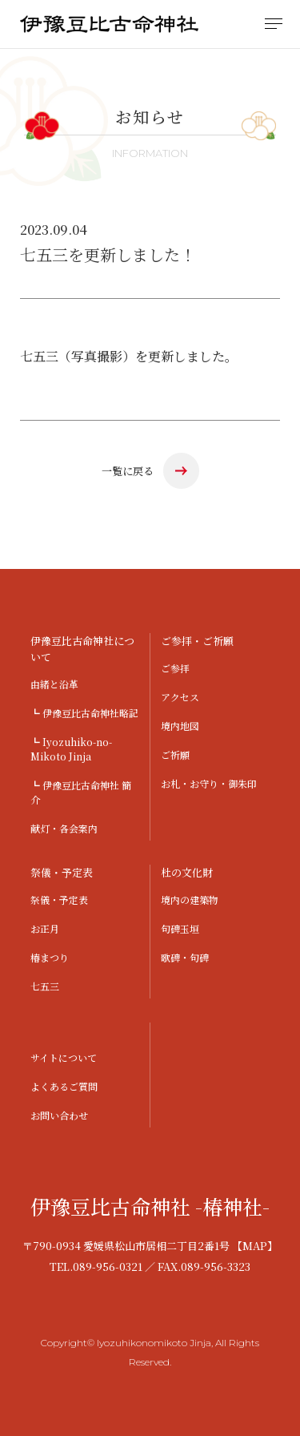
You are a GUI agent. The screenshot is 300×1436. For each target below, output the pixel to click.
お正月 (44, 928)
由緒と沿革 (54, 684)
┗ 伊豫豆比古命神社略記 (84, 713)
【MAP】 (255, 1245)
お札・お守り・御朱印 (209, 783)
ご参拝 (175, 668)
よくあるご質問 (64, 1086)
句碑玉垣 (180, 928)
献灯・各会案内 (64, 828)
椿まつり (49, 957)
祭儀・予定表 (59, 899)
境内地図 (180, 725)
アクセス (180, 697)
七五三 (44, 986)
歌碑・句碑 (185, 957)
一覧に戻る (128, 470)
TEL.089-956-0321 (96, 1266)
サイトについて (63, 1057)
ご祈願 (175, 754)
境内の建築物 (189, 899)
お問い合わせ (59, 1115)
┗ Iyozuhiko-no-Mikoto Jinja (71, 749)
